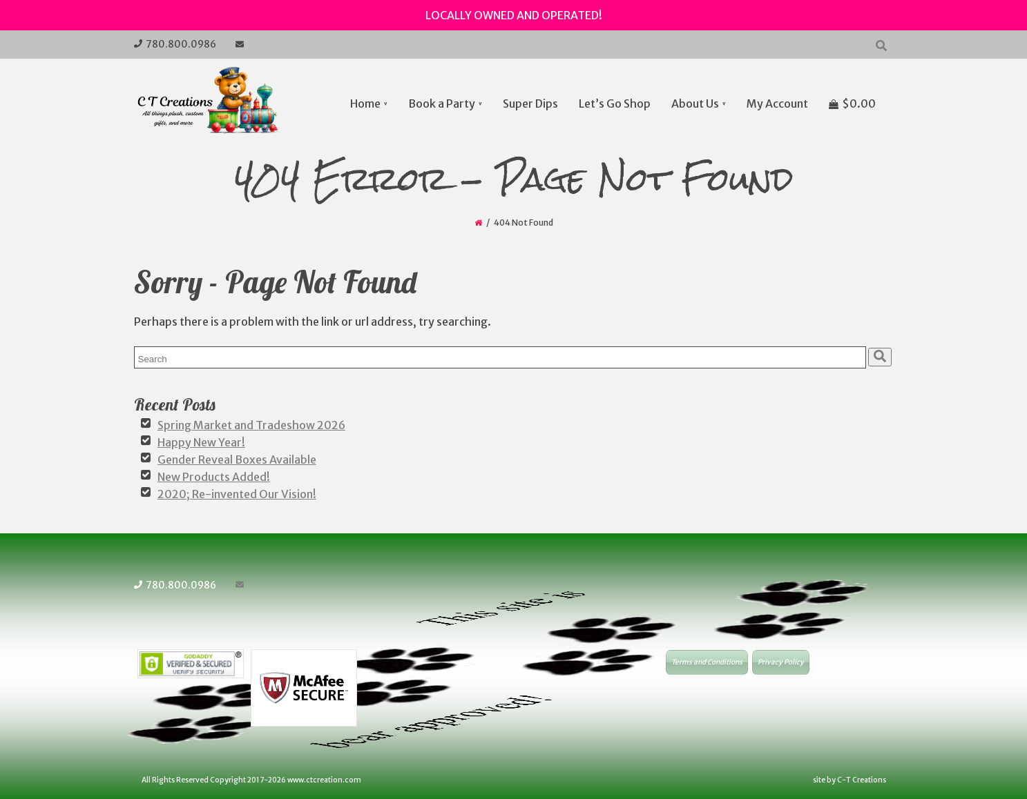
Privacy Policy (781, 658)
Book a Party (442, 103)
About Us (696, 103)
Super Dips (531, 103)
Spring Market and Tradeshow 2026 (251, 425)
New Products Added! (213, 475)
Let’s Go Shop (615, 103)
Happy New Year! (201, 441)
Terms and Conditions (706, 658)
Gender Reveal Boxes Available (236, 458)
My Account (778, 103)
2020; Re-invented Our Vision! (236, 491)
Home (366, 103)
